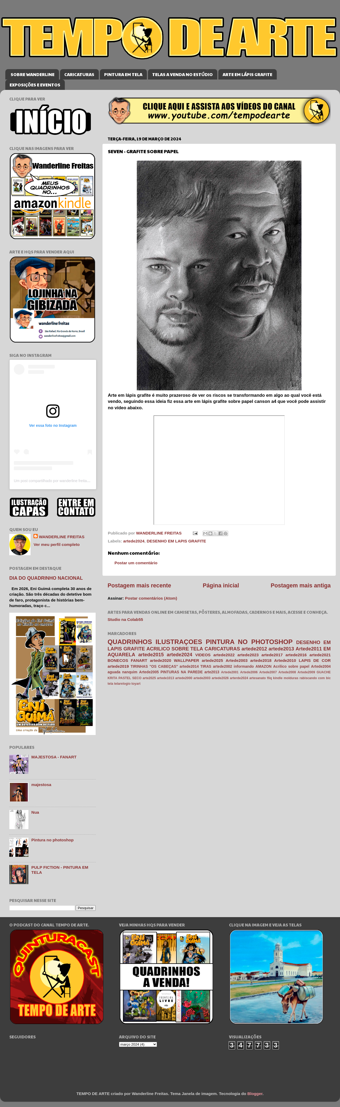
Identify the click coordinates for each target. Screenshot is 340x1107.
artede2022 (224, 655)
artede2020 (160, 660)
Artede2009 (306, 672)
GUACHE (324, 672)
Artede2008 (287, 672)
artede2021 (320, 655)
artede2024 (133, 541)
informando (244, 667)
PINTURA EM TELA (123, 74)
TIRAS (205, 667)
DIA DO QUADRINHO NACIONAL (46, 578)
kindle (277, 678)
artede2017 (272, 655)
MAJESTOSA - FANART (53, 757)
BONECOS (118, 660)
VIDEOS (203, 655)
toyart (136, 684)
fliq (269, 678)
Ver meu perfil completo (56, 544)
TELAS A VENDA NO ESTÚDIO (182, 74)
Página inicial (221, 585)
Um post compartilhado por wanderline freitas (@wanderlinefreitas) (69, 481)
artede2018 (260, 660)
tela (110, 684)
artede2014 (189, 667)
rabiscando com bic (315, 678)
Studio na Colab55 (125, 619)
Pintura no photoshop (52, 840)
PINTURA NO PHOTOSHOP (249, 641)
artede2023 (248, 655)
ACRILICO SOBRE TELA (174, 648)
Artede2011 (309, 648)
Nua (35, 812)
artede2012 (254, 648)
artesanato (257, 678)
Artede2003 (237, 660)
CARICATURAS (79, 74)
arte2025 (149, 678)
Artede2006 (249, 672)
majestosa (41, 784)
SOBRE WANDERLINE (32, 74)
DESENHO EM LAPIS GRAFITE (176, 541)
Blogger (254, 1093)
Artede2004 (321, 667)
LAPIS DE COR (315, 660)
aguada (114, 672)
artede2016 (296, 655)
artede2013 (281, 648)
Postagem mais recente (139, 585)
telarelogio (122, 684)
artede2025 (212, 660)
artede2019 (118, 666)
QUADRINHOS (130, 641)
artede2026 (220, 678)
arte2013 (212, 672)
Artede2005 (149, 672)
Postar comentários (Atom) (151, 598)
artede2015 (151, 654)
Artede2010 (285, 660)
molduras (291, 678)
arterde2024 (239, 678)
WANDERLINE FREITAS (61, 536)
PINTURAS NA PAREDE (181, 672)
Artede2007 (268, 672)
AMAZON (263, 667)
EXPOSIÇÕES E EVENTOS (35, 85)
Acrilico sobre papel (291, 667)
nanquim (129, 672)
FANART (139, 660)
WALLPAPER (186, 660)
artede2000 (183, 678)
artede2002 (222, 667)
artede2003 (201, 678)
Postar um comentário (136, 563)
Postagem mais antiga (301, 585)
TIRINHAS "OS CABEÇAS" (154, 667)
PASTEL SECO (129, 678)
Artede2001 (230, 672)
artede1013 (165, 678)
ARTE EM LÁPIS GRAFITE (247, 74)
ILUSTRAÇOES (179, 641)
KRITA (112, 678)
